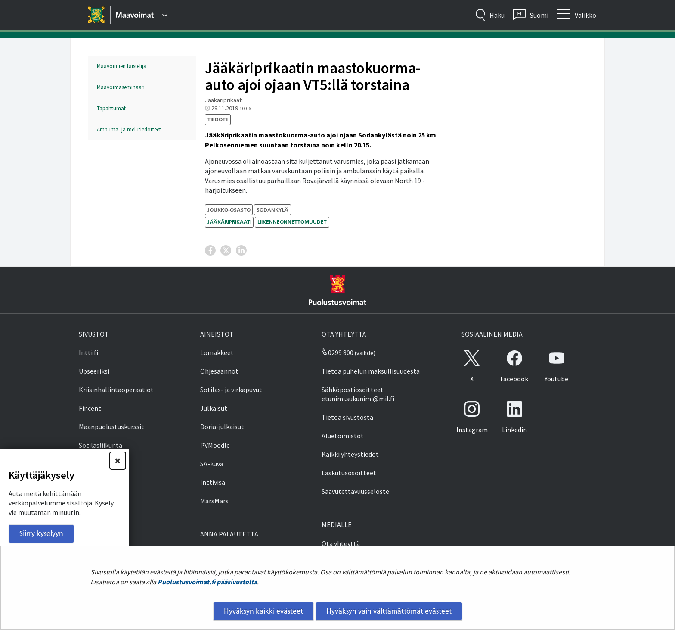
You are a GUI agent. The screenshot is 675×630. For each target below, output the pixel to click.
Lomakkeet (217, 352)
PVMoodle (215, 445)
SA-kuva (211, 463)
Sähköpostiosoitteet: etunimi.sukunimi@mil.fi (358, 394)
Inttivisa (212, 482)
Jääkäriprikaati (229, 221)
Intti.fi (88, 352)
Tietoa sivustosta (347, 417)
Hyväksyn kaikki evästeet (263, 611)
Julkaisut (213, 408)
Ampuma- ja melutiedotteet (129, 129)
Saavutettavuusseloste (355, 491)
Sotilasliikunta (100, 445)
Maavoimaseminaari (121, 87)
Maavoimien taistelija (121, 66)
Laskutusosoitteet (349, 472)
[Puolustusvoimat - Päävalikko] (141, 15)
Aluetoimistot (343, 435)
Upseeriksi (94, 371)
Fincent (90, 408)
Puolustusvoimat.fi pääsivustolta (207, 581)
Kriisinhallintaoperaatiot (116, 389)
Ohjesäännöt (219, 371)
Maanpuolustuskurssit (111, 426)
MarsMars (214, 500)
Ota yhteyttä (341, 543)
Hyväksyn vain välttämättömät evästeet (389, 611)
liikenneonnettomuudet (292, 221)
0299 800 (337, 352)
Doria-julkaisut (222, 426)
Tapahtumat (111, 108)
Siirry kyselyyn (41, 533)
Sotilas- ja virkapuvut (231, 389)
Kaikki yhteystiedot (350, 454)
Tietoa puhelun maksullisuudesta (371, 371)
